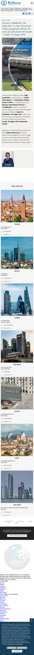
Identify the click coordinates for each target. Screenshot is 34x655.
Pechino (2, 613)
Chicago (2, 600)
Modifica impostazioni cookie (17, 535)
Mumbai (2, 597)
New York (3, 599)
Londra (2, 586)
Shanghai (3, 615)
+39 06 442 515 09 (7, 465)
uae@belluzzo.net (6, 515)
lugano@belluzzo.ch (7, 421)
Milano (2, 584)
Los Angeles (3, 604)
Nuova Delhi (4, 596)
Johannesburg (4, 618)
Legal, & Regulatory (8, 521)
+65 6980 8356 (6, 371)
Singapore (3, 588)
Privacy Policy (20, 521)
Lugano (2, 589)
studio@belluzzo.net (7, 234)
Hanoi (2, 617)
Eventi (6, 8)
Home (2, 8)
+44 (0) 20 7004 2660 (8, 325)
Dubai (2, 620)
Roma (2, 591)
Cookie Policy (11, 644)
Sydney (2, 607)
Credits (16, 523)
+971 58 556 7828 (7, 512)
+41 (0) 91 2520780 (7, 418)
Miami (2, 602)
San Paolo (3, 610)
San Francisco (4, 605)
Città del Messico (5, 609)
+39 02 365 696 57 (7, 278)
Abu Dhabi (3, 592)
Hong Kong (3, 612)
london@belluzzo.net (7, 328)
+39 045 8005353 (7, 231)
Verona (2, 583)
